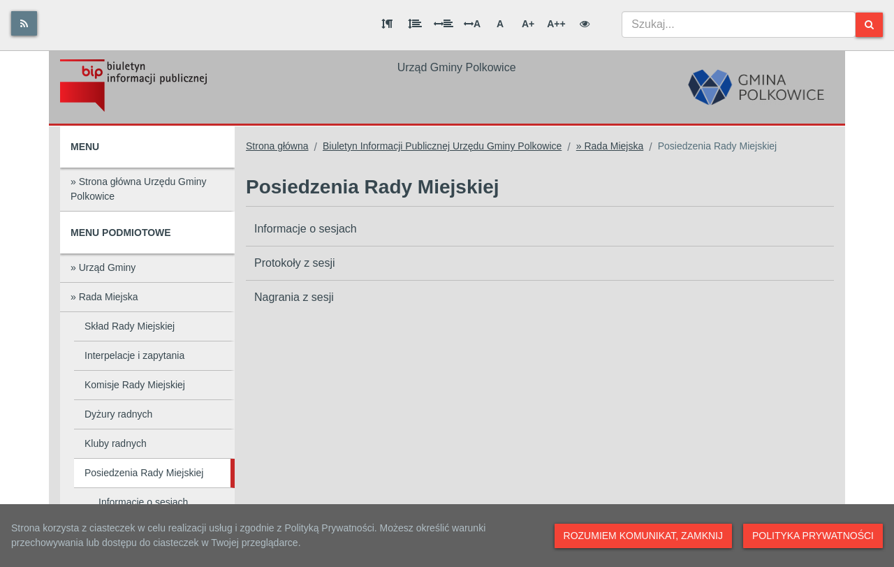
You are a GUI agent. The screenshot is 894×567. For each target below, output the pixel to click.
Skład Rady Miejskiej (130, 326)
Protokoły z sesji (294, 263)
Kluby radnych (116, 443)
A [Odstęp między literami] (472, 23)
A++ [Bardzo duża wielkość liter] (556, 23)
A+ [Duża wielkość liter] (528, 23)
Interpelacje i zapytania (134, 355)
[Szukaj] (869, 25)
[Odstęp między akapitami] (387, 23)
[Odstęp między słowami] (443, 23)
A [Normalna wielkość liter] (500, 23)
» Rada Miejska (104, 296)
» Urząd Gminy (103, 267)
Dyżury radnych (118, 414)
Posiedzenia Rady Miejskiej (144, 472)
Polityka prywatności (813, 535)
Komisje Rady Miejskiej (135, 384)
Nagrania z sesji (294, 297)
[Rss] (24, 23)
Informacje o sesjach (143, 502)
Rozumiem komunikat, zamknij (643, 535)
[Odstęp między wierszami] (415, 23)
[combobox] (738, 24)
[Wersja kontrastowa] (585, 23)
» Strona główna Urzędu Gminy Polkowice (139, 189)
